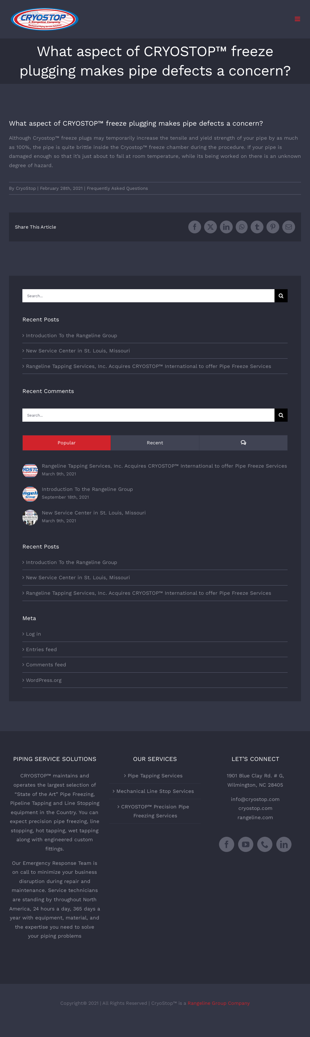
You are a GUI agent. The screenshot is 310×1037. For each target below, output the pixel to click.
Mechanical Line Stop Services (155, 791)
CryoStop (26, 188)
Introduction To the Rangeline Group (71, 335)
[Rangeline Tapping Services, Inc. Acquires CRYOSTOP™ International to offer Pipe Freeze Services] (30, 467)
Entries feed (41, 649)
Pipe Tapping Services (155, 776)
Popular (67, 443)
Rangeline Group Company (219, 1003)
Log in (33, 634)
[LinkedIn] (284, 844)
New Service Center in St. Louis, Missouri (78, 351)
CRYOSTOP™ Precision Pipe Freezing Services (155, 811)
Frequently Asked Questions (117, 188)
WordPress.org (43, 680)
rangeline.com (255, 817)
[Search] (281, 295)
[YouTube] (245, 844)
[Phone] (264, 844)
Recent (155, 443)
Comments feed (46, 665)
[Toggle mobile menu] (298, 19)
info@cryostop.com (255, 799)
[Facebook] (226, 844)
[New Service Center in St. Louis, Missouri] (30, 514)
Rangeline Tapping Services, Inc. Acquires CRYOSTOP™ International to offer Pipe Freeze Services (148, 366)
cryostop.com (255, 808)
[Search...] (148, 295)
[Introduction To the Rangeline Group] (30, 491)
